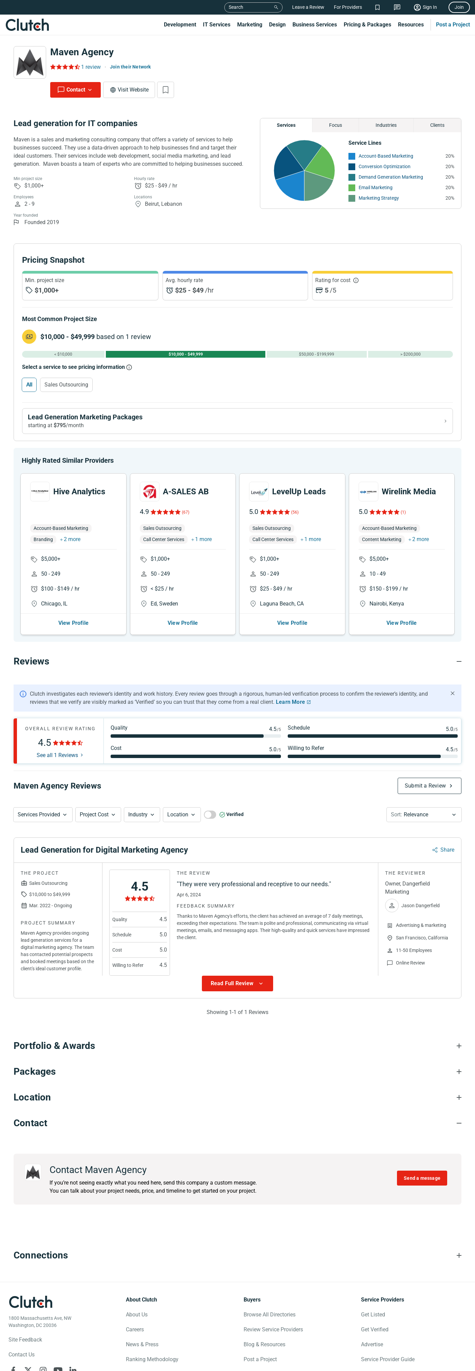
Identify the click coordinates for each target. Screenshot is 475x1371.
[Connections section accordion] (237, 1261)
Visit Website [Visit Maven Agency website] (133, 89)
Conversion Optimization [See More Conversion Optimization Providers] (385, 166)
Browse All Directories (270, 1320)
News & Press (142, 1350)
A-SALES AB (186, 497)
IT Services (216, 24)
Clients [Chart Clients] (437, 125)
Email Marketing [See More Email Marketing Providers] (376, 187)
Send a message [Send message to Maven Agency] (422, 1183)
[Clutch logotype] (30, 1307)
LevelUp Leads (299, 497)
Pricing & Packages (367, 24)
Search (236, 7)
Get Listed (373, 1320)
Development (180, 24)
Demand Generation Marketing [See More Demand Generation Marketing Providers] (391, 177)
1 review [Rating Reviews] (91, 67)
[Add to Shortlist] (165, 90)
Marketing (249, 24)
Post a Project (453, 24)
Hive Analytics (79, 497)
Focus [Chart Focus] (335, 125)
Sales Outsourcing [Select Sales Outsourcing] (66, 384)
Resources (411, 24)
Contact (75, 89)
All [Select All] (29, 384)
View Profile (73, 628)
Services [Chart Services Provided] (286, 125)
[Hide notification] (452, 698)
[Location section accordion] (237, 1103)
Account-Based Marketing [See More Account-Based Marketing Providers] (386, 156)
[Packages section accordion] (237, 1077)
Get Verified (374, 1335)
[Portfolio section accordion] (237, 1051)
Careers (135, 1335)
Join (459, 7)
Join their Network (130, 66)
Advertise (372, 1350)
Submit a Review (425, 791)
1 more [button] (203, 544)
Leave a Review (308, 7)
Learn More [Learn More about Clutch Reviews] (290, 707)
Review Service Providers (273, 1335)
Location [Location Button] (177, 820)
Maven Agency (82, 52)
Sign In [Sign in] (430, 7)
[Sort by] (424, 820)
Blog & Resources (264, 1350)
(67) (185, 517)
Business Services (314, 24)
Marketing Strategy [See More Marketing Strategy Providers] (379, 198)
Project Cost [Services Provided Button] (94, 820)
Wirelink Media (409, 497)
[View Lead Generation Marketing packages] (237, 421)
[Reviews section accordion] (237, 667)
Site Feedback (25, 1345)
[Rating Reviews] (65, 67)
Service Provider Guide (388, 1365)
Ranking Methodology (152, 1365)
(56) (295, 517)
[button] (43, 820)
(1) (403, 517)
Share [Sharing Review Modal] (447, 855)
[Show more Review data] (237, 989)
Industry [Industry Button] (138, 820)
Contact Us (21, 1360)
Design (277, 24)
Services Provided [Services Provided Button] (39, 820)
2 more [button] (72, 544)
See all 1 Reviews (57, 761)
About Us (137, 1320)
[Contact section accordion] (237, 1128)
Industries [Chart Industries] (386, 125)
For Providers (348, 7)
